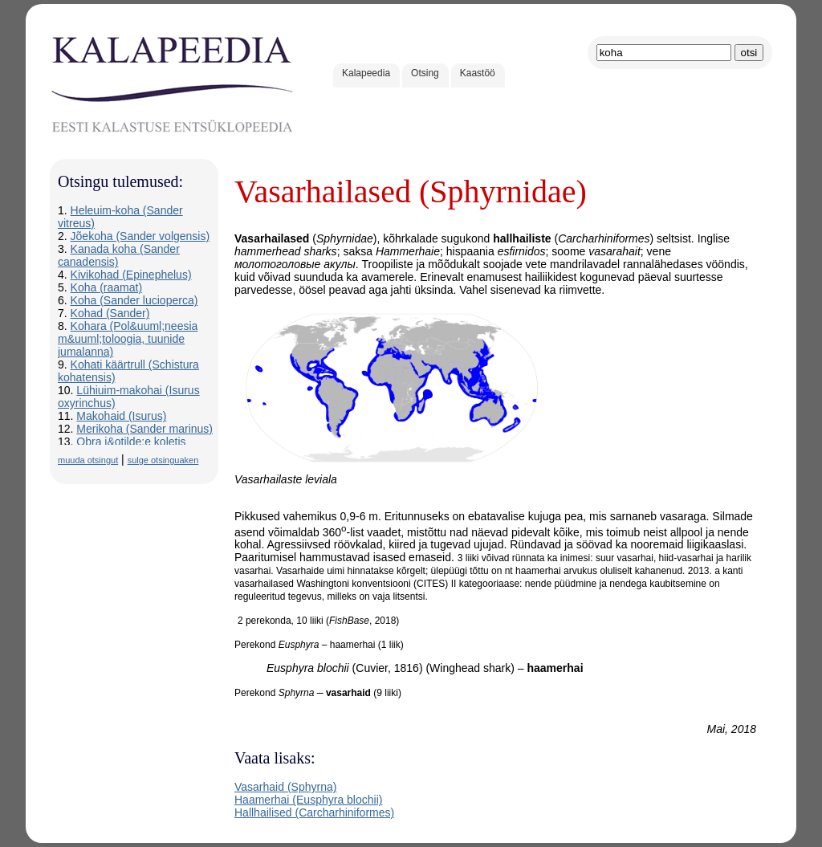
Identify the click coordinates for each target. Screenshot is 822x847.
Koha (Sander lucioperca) (134, 300)
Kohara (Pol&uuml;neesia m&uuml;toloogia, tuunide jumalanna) (127, 339)
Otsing (425, 73)
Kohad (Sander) (110, 313)
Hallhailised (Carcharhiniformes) (314, 812)
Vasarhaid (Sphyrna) (285, 786)
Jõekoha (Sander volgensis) (140, 236)
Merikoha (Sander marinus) (144, 428)
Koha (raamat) (106, 287)
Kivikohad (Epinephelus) (131, 274)
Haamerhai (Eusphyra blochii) (308, 799)
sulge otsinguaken (163, 460)
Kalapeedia (366, 73)
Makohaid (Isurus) (121, 415)
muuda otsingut (88, 460)
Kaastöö (477, 73)
